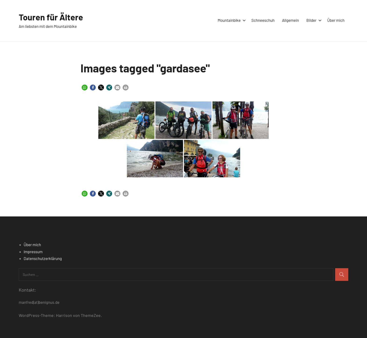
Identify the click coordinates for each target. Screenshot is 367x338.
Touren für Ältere (51, 17)
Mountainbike (231, 20)
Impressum (33, 251)
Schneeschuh (263, 20)
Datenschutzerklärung (43, 258)
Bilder (313, 20)
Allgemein (290, 20)
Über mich (336, 20)
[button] (85, 87)
